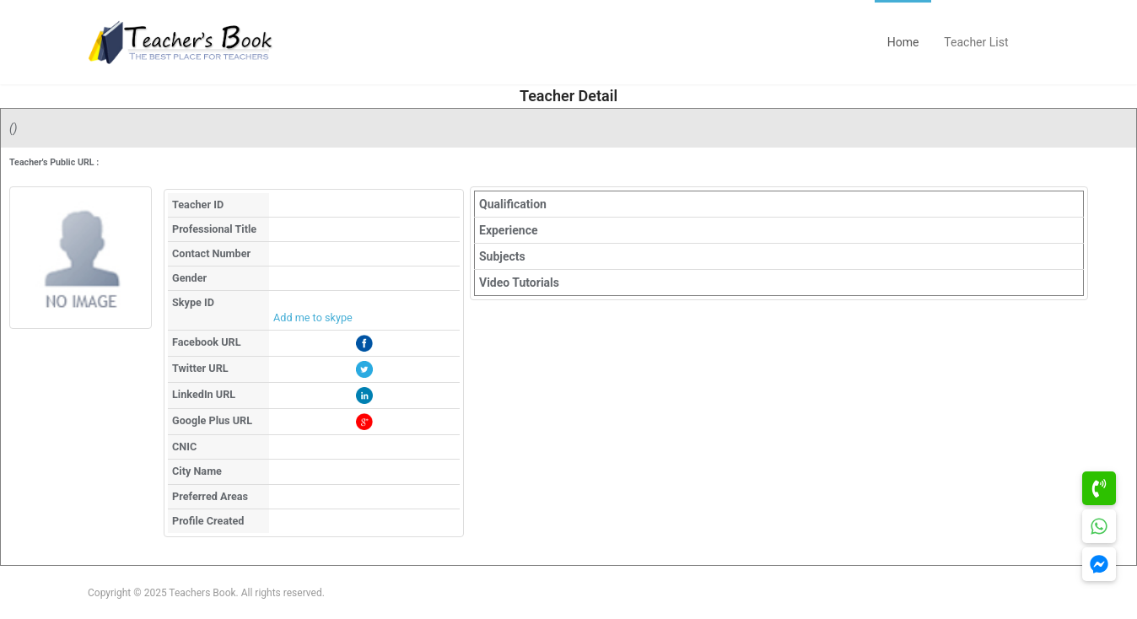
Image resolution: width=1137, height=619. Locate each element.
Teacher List (976, 42)
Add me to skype (313, 317)
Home (903, 42)
